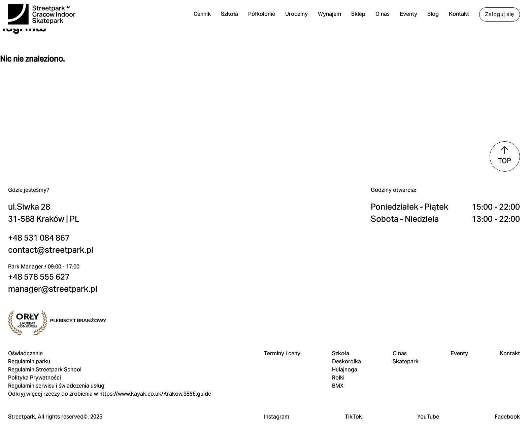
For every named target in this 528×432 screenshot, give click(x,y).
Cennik (200, 16)
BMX (337, 370)
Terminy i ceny (282, 338)
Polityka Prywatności (36, 362)
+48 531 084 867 (41, 207)
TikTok (352, 409)
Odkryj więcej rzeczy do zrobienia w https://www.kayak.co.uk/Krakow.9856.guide (111, 379)
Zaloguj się (498, 16)
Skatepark (405, 346)
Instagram (276, 409)
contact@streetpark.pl (52, 219)
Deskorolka (346, 346)
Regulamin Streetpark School (47, 354)
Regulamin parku (31, 346)
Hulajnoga (344, 354)
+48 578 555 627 (41, 246)
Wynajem (327, 16)
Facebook (505, 409)
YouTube (427, 409)
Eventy (407, 16)
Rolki (338, 362)
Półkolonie (259, 16)
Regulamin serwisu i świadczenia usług (58, 370)
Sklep (357, 16)
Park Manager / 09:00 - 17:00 (45, 235)
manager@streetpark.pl (54, 258)
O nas (381, 16)
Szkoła (227, 16)
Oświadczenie (27, 338)
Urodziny (295, 16)
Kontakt (457, 16)
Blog (431, 16)
